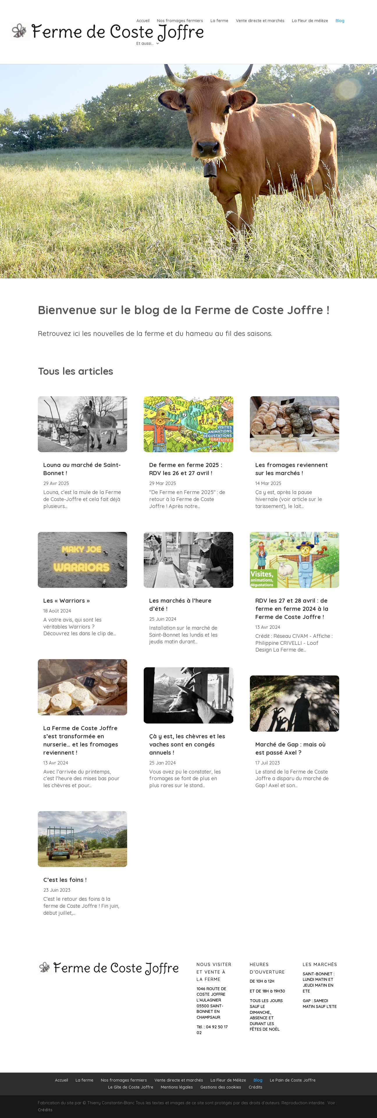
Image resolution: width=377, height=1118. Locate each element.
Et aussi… (145, 43)
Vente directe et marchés (260, 21)
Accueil (143, 21)
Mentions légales (177, 1087)
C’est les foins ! (65, 879)
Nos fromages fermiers (180, 21)
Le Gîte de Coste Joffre (130, 1087)
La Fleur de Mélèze (228, 1080)
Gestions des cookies (220, 1087)
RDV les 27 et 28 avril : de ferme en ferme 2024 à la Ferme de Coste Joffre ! (291, 608)
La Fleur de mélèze (310, 21)
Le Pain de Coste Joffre (293, 1080)
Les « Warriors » (66, 600)
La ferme (219, 21)
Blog (340, 21)
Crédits (255, 1087)
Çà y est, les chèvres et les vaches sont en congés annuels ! (187, 744)
